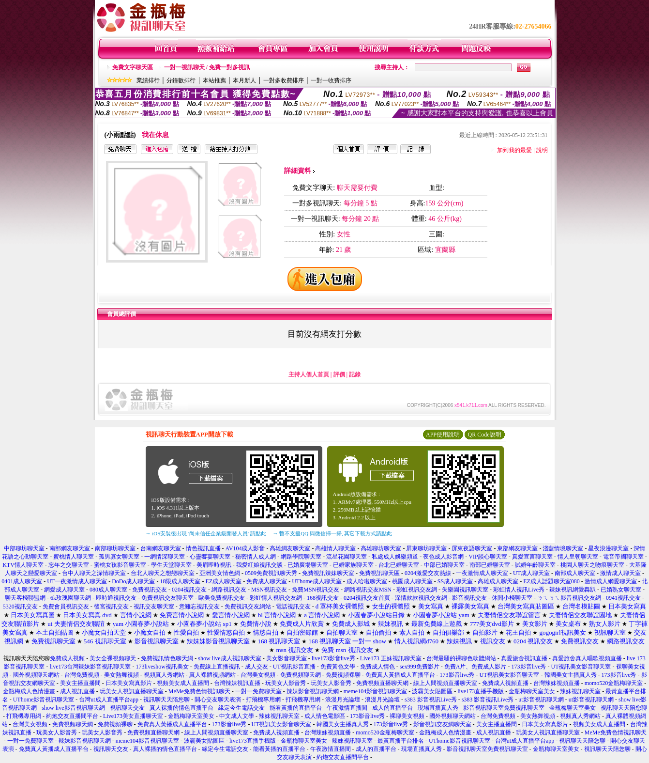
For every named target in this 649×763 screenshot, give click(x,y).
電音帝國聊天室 (623, 556)
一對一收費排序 (331, 80)
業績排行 (148, 80)
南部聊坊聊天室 (115, 548)
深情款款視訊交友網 (421, 597)
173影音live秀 (529, 666)
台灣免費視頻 (81, 674)
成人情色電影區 (324, 716)
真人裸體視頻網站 (212, 674)
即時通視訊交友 (116, 597)
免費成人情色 (377, 666)
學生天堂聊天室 (171, 564)
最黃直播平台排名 (400, 740)
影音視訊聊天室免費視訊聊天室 (503, 707)
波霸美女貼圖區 (432, 691)
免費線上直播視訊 (217, 666)
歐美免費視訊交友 (221, 597)
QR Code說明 (484, 434)
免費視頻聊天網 (300, 674)
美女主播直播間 (80, 683)
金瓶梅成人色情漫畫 (29, 691)
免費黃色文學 (337, 666)
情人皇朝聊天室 (578, 556)
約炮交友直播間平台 (72, 716)
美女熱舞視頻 (121, 674)
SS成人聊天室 (455, 581)
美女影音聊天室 (286, 658)
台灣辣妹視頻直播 (556, 683)
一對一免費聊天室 (258, 691)
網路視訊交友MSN (368, 589)
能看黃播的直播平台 (296, 707)
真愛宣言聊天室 (532, 556)
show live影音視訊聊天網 (73, 707)
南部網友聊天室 (69, 548)
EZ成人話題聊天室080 (551, 581)
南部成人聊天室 (575, 573)
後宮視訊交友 (111, 606)
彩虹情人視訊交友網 (276, 597)
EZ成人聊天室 (223, 581)
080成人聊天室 (108, 589)
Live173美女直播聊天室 (133, 716)
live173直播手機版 (480, 691)
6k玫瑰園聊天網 (70, 597)
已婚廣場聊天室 (307, 564)
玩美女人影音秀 (285, 683)
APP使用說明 (443, 434)
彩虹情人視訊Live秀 (518, 589)
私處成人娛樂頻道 (395, 556)
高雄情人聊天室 (335, 548)
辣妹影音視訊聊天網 (313, 691)
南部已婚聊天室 (489, 564)
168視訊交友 (323, 597)
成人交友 (256, 666)
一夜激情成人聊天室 (482, 573)
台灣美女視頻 (258, 674)
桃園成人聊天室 (412, 581)
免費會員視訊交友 (66, 606)
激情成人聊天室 (620, 573)
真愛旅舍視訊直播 (524, 658)
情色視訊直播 (203, 548)
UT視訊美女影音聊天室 (581, 666)
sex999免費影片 (419, 666)
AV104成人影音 (245, 548)
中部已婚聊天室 (444, 564)
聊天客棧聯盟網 (25, 597)
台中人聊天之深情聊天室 (94, 573)
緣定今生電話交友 (241, 707)
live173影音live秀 (333, 658)
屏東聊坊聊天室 (426, 548)
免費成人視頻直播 (505, 683)
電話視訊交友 (293, 606)
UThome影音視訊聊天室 (44, 699)
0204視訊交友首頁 (367, 597)
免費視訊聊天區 (379, 573)
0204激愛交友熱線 (428, 573)
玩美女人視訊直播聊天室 (132, 691)
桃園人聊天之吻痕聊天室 (592, 564)
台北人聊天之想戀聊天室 (163, 573)
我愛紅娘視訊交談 (259, 564)
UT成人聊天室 (531, 573)
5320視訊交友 (20, 606)
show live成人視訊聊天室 (229, 658)
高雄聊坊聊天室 (381, 548)
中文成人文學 (236, 716)
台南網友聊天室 (160, 548)
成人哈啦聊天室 (367, 581)
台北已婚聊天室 (398, 564)
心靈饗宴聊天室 (210, 556)
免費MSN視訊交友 (315, 589)
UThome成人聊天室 (317, 581)
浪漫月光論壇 (342, 699)
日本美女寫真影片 (129, 683)
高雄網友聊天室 (290, 548)
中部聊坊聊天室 (24, 548)
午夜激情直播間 (347, 707)
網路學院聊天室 (301, 556)
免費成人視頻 (67, 658)
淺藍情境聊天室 (563, 548)
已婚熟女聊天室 (621, 589)
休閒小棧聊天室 (512, 597)
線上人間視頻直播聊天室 (445, 683)
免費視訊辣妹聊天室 (328, 573)
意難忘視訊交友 (199, 606)
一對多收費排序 (283, 80)
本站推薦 (214, 80)
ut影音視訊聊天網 (540, 699)
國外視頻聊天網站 (36, 674)
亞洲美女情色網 (219, 573)
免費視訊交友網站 (248, 606)
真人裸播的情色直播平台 (181, 707)
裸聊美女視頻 (407, 716)
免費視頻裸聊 (343, 674)
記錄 (355, 374)
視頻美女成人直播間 (183, 683)
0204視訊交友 (189, 589)
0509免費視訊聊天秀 (271, 573)
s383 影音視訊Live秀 (431, 699)
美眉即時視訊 (213, 564)
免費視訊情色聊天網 (167, 658)
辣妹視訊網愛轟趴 (572, 589)
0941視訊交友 (623, 597)
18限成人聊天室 (180, 581)
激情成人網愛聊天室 (611, 581)
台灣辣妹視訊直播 (237, 683)
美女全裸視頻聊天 (113, 658)
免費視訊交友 (149, 589)
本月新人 (244, 80)
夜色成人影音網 (443, 556)
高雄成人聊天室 (498, 581)
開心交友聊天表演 (218, 699)
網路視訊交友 (228, 589)
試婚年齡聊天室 (535, 564)
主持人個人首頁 (308, 374)
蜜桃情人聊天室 (73, 556)
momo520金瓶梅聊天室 (614, 683)
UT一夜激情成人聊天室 (77, 581)
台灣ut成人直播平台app (108, 699)
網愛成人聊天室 (64, 589)
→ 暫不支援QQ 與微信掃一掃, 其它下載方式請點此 (332, 533)
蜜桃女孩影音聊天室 (120, 564)
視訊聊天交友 (127, 707)
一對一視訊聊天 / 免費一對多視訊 (207, 67)
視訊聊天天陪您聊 (166, 699)
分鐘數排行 (181, 80)
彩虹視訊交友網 (416, 589)
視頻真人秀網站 (164, 674)
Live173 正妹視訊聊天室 (391, 658)
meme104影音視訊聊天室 (375, 691)
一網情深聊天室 (164, 556)
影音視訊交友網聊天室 (442, 724)
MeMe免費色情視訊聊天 (199, 691)
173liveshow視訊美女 (162, 666)
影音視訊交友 (469, 597)
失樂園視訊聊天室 (465, 589)
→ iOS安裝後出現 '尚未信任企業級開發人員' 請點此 (206, 533)
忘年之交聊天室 (68, 564)
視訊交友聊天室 (154, 606)
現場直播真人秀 (438, 707)
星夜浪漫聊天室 (608, 548)
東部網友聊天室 (517, 548)
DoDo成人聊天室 (133, 581)
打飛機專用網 (263, 699)
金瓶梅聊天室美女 (532, 691)
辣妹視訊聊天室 (580, 691)
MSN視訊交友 (269, 589)
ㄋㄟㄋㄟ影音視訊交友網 (569, 597)
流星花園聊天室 (346, 556)
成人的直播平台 (392, 707)
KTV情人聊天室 (23, 564)
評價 (339, 374)
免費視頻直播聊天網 (382, 683)
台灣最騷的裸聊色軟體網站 (461, 658)
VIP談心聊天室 (487, 556)
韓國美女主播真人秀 (570, 674)
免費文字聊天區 (132, 67)
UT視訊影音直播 (294, 666)
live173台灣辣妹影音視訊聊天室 (90, 666)
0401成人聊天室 (21, 581)
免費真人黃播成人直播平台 (400, 674)
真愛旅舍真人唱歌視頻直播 (587, 658)
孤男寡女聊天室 (119, 556)
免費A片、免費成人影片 (475, 666)
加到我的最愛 (514, 150)
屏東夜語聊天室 (472, 548)
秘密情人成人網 (255, 556)
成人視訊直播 (77, 691)
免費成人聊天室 (266, 581)
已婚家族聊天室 (353, 564)
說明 (542, 150)
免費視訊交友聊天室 (167, 597)
